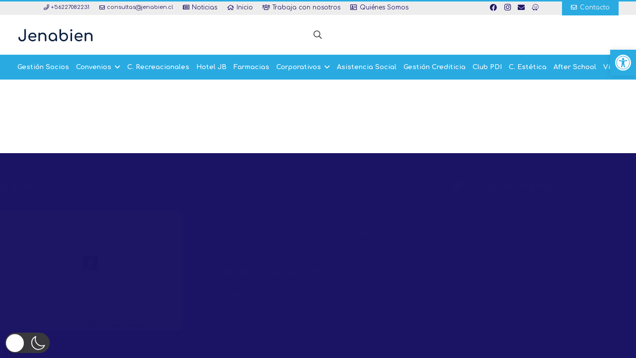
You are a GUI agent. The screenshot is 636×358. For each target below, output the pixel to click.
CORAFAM (455, 228)
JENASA (451, 262)
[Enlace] (55, 35)
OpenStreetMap (148, 325)
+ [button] (30, 223)
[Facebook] (493, 7)
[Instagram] (507, 7)
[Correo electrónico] (521, 7)
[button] (623, 63)
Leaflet (110, 325)
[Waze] (535, 7)
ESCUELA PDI (461, 245)
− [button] (30, 241)
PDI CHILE (455, 211)
